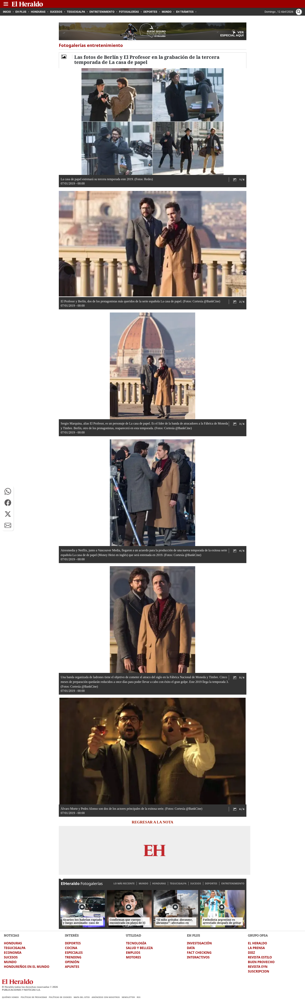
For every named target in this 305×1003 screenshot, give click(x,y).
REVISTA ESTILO (260, 957)
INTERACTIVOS (198, 957)
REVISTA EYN (257, 966)
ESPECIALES (74, 952)
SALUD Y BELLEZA (139, 948)
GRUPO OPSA (258, 935)
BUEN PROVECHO (261, 962)
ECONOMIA (12, 952)
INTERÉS (72, 935)
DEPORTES (211, 883)
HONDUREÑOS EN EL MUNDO (26, 966)
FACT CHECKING (199, 952)
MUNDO (143, 883)
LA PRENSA (256, 948)
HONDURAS (159, 883)
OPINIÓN (72, 962)
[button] (8, 491)
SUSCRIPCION (258, 971)
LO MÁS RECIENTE (124, 883)
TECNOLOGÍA (136, 943)
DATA (191, 948)
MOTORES (133, 957)
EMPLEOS (133, 952)
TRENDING (73, 957)
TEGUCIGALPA (178, 883)
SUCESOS (195, 883)
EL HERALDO (257, 943)
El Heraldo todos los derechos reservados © (30, 986)
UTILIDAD (133, 935)
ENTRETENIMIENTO (232, 883)
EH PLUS (193, 935)
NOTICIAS (11, 935)
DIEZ (251, 952)
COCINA (71, 948)
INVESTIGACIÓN (199, 943)
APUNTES (72, 966)
